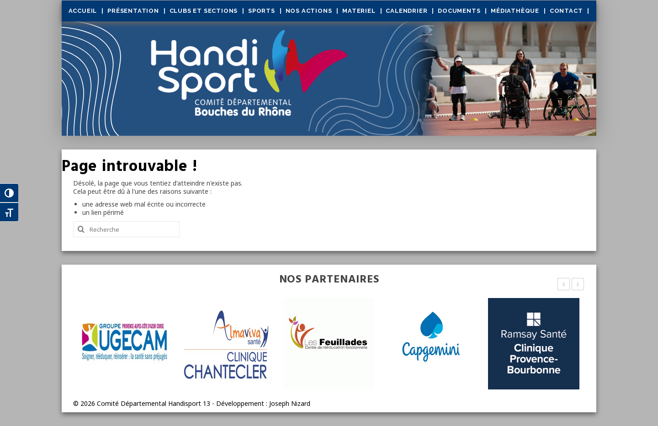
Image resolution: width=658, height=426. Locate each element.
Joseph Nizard (289, 403)
